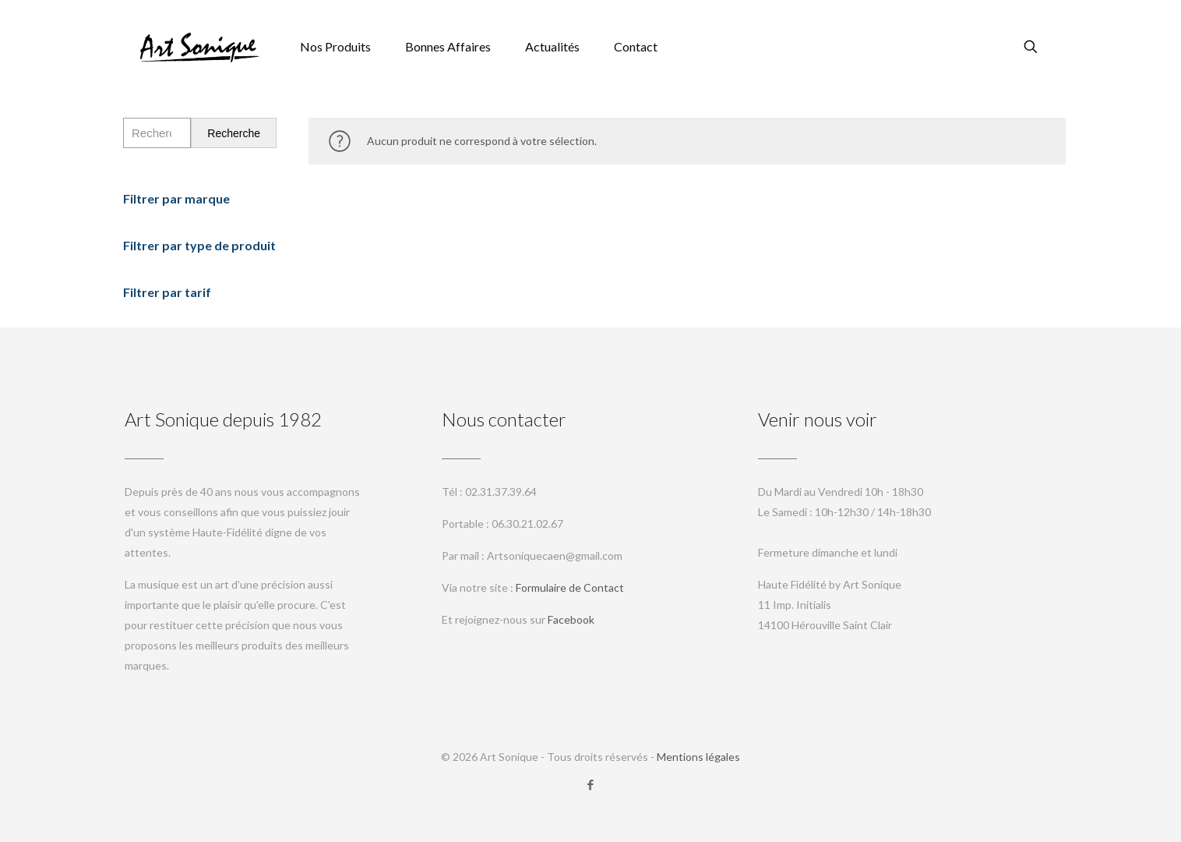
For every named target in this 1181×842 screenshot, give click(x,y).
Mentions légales (698, 756)
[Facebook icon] (591, 784)
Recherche (233, 133)
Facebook (571, 619)
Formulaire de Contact (570, 587)
